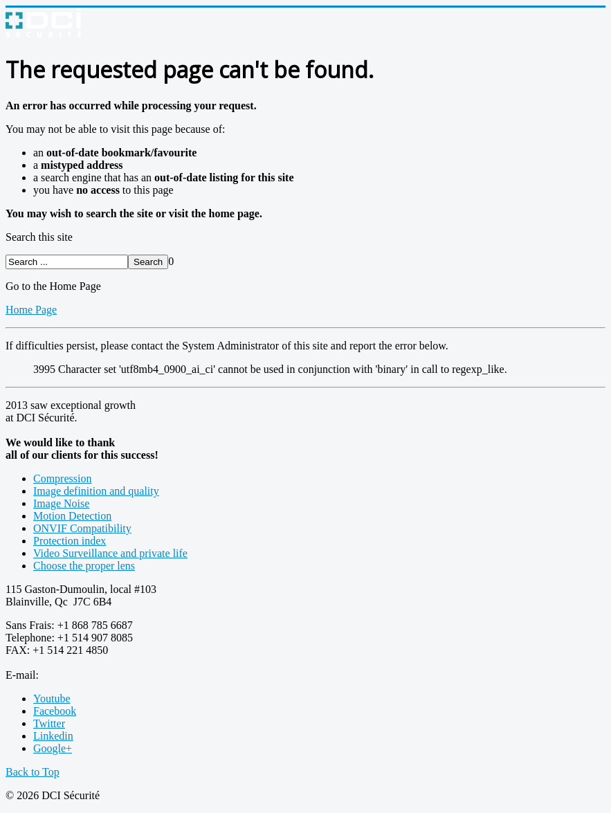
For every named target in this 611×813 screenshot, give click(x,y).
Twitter (49, 723)
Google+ (52, 748)
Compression (62, 478)
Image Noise (61, 503)
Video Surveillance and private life (110, 553)
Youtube (52, 698)
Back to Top (33, 772)
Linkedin (53, 736)
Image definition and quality (96, 491)
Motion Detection (72, 516)
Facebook (54, 711)
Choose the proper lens (84, 566)
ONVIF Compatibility (82, 528)
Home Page (31, 310)
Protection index (69, 541)
